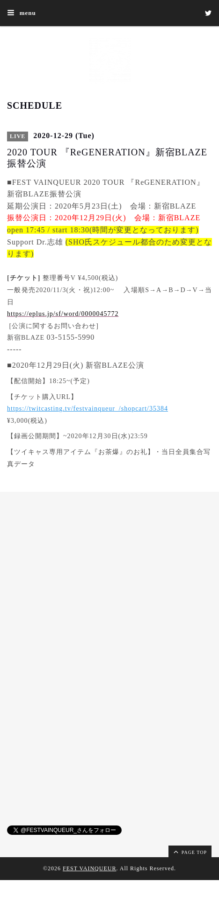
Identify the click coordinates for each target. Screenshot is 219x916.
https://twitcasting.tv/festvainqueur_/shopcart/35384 (87, 408)
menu (21, 12)
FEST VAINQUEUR (89, 868)
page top (189, 851)
